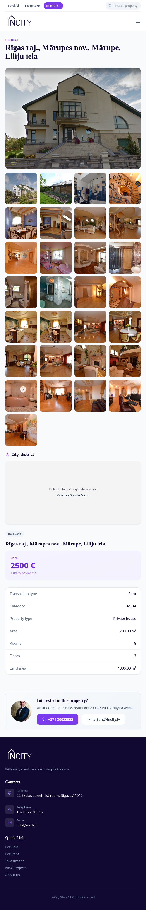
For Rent (12, 854)
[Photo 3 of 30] (56, 188)
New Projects (16, 868)
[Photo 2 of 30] (21, 188)
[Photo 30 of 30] (21, 430)
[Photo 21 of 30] (125, 327)
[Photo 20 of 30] (90, 327)
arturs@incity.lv (103, 719)
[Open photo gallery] (73, 118)
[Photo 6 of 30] (21, 223)
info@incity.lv (27, 825)
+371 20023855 (57, 719)
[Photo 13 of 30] (125, 257)
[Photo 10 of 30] (21, 257)
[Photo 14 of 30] (21, 292)
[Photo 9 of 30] (125, 223)
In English (53, 5)
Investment (14, 861)
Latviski (13, 5)
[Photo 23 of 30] (56, 361)
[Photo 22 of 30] (21, 361)
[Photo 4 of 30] (90, 188)
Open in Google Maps (73, 495)
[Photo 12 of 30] (90, 257)
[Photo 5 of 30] (125, 188)
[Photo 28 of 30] (90, 395)
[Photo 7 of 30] (56, 223)
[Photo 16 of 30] (90, 292)
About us (12, 875)
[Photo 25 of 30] (125, 361)
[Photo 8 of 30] (90, 223)
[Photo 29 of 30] (125, 395)
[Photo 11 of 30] (56, 257)
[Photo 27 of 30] (56, 395)
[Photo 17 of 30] (125, 292)
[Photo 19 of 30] (56, 327)
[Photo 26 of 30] (21, 395)
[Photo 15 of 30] (56, 292)
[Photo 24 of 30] (90, 361)
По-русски (32, 5)
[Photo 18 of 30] (21, 327)
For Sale (11, 847)
